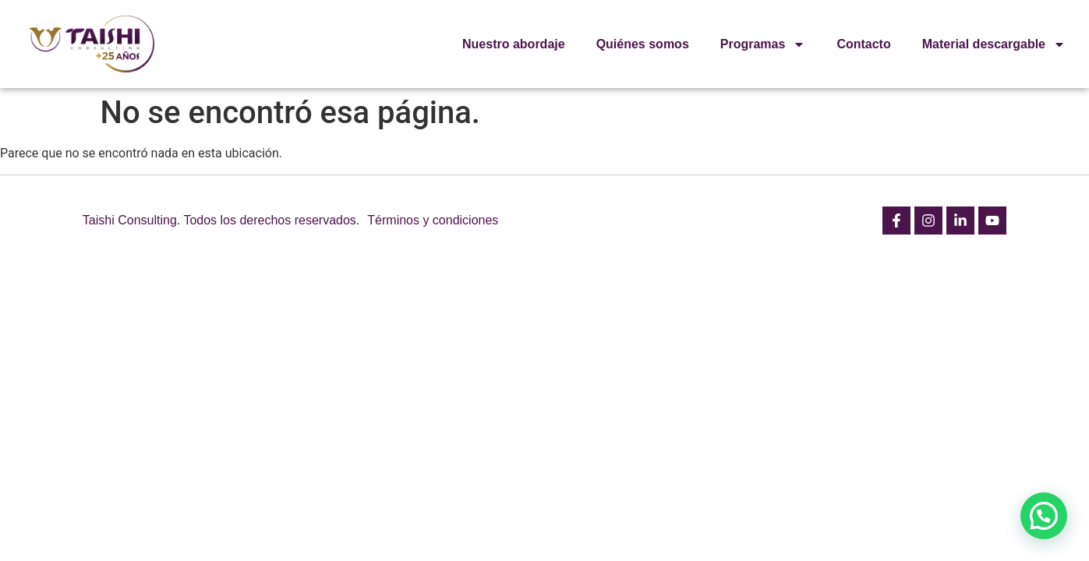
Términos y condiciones (432, 220)
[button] (1043, 515)
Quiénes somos (642, 44)
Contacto (863, 44)
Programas (763, 44)
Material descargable (994, 44)
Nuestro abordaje (513, 44)
